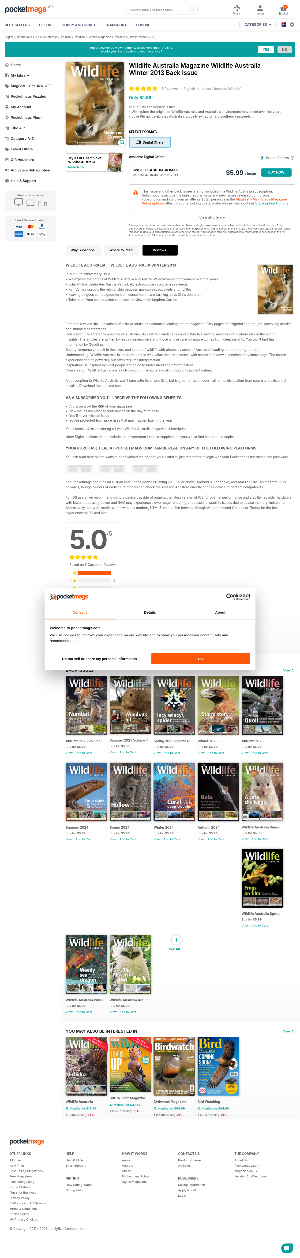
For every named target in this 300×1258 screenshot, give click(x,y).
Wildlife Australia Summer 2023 (135, 931)
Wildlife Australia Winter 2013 (134, 37)
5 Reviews (170, 89)
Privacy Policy (19, 1227)
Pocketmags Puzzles (25, 96)
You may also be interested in (101, 1054)
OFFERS (45, 25)
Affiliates (184, 1194)
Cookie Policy (19, 1243)
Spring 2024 (172, 839)
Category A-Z (19, 138)
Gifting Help (74, 1219)
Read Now (76, 167)
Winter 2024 (220, 839)
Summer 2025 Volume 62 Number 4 (135, 746)
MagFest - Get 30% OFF (28, 86)
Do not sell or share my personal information (99, 659)
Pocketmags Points (135, 1205)
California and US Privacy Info (30, 1232)
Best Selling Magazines (26, 1200)
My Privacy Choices (23, 1248)
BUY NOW (276, 172)
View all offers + (212, 217)
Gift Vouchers (19, 159)
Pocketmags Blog (21, 1211)
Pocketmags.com (246, 1194)
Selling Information (191, 1214)
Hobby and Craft (79, 25)
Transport (116, 25)
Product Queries (190, 1189)
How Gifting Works (79, 1214)
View (69, 758)
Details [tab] (150, 612)
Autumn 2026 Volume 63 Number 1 (87, 747)
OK (200, 659)
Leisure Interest (46, 37)
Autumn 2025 (77, 839)
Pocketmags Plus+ (23, 117)
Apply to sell (187, 1219)
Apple (126, 1189)
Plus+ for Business (22, 1221)
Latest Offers (19, 149)
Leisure (143, 25)
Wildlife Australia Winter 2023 (231, 931)
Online (126, 1200)
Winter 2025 (220, 747)
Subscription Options (271, 203)
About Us (241, 1189)
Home (13, 65)
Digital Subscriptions (18, 37)
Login (182, 1224)
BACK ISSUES (80, 670)
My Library (17, 75)
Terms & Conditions (23, 1237)
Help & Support (20, 180)
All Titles (15, 1189)
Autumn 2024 (77, 931)
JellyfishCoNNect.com (250, 1205)
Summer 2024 (125, 839)
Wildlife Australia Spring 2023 (183, 931)
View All (289, 670)
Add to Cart (83, 758)
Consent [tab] (80, 612)
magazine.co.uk (245, 1200)
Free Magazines (20, 1205)
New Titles (17, 1194)
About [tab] (220, 612)
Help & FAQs (74, 1189)
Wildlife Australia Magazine (93, 37)
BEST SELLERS (17, 25)
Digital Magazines (134, 1211)
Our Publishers (19, 1216)
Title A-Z (15, 128)
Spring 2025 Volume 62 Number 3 (183, 747)
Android (127, 1194)
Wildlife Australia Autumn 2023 (87, 1023)
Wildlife (66, 37)
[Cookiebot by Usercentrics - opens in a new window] (229, 597)
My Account (18, 107)
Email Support (76, 1194)
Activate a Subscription (27, 170)
